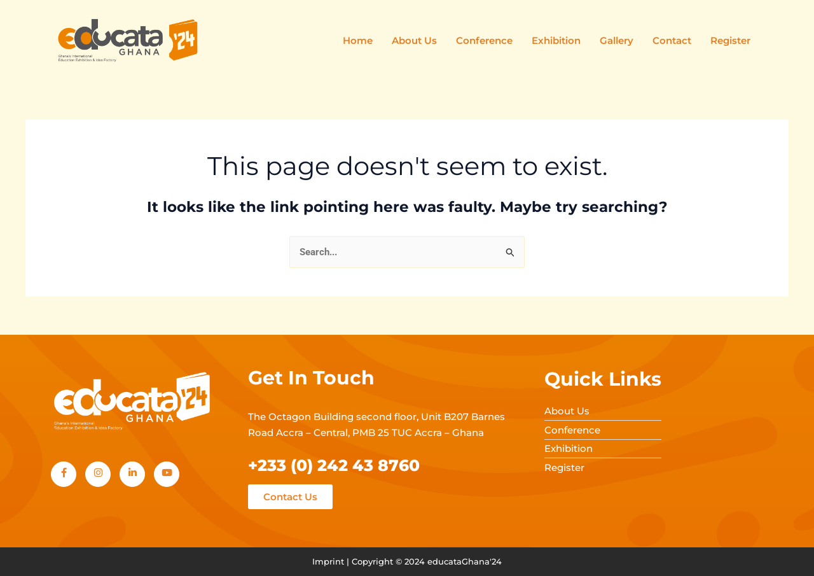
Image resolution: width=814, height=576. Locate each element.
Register (730, 40)
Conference (484, 40)
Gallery (616, 40)
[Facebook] (63, 474)
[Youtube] (166, 474)
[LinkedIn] (132, 474)
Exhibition (556, 40)
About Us (414, 40)
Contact (671, 40)
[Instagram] (98, 474)
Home (358, 40)
